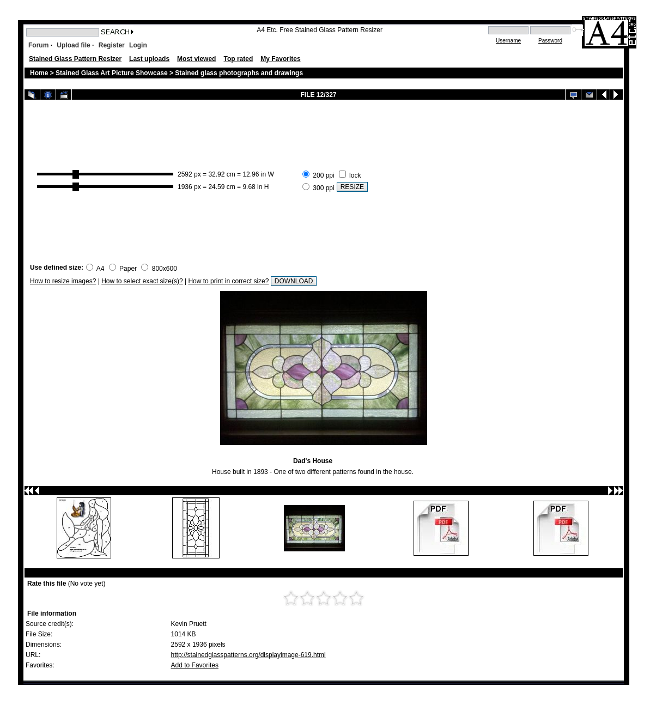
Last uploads (149, 59)
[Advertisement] (494, 180)
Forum (38, 45)
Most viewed (196, 59)
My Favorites (280, 59)
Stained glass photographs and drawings (239, 73)
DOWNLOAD (294, 281)
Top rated (238, 59)
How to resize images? (63, 281)
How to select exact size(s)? (142, 281)
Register (112, 45)
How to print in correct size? (228, 281)
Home (39, 73)
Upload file (73, 45)
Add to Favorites (194, 665)
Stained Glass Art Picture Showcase (112, 73)
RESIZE (352, 187)
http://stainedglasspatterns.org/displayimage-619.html (248, 655)
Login (138, 45)
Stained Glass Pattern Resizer (75, 59)
